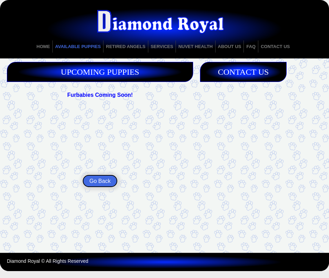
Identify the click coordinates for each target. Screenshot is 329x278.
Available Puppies (78, 46)
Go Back (99, 181)
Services (162, 46)
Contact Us (275, 46)
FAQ (251, 46)
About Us (229, 46)
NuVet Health (195, 46)
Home (43, 46)
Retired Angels (125, 46)
